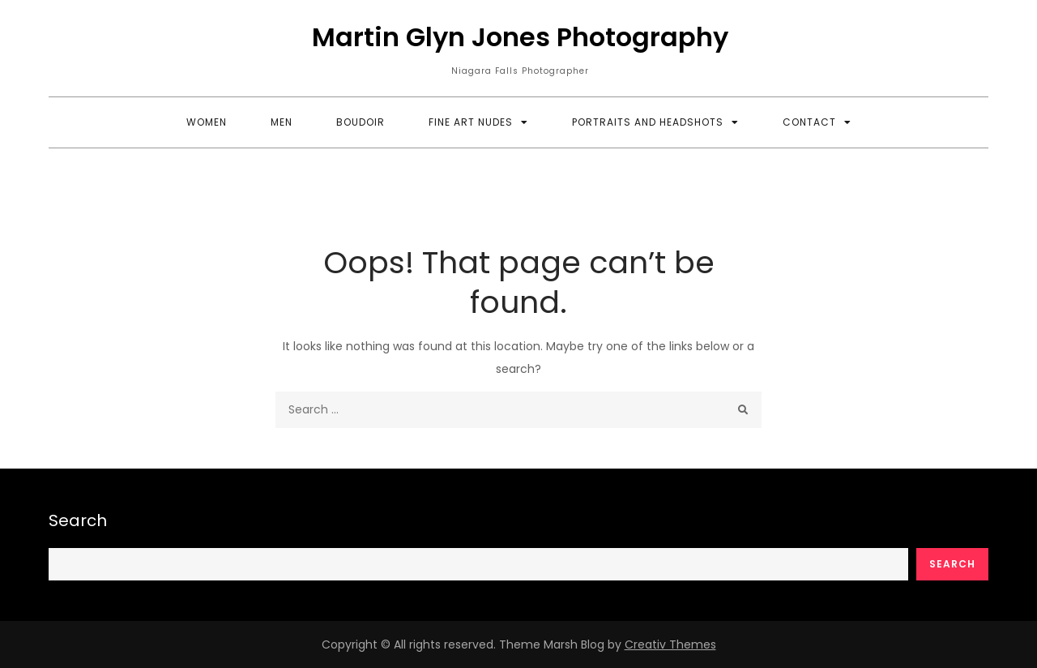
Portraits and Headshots (647, 122)
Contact (809, 122)
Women (206, 122)
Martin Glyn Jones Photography (520, 37)
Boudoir (360, 122)
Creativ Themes (670, 644)
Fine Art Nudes (471, 122)
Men (281, 122)
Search (78, 520)
